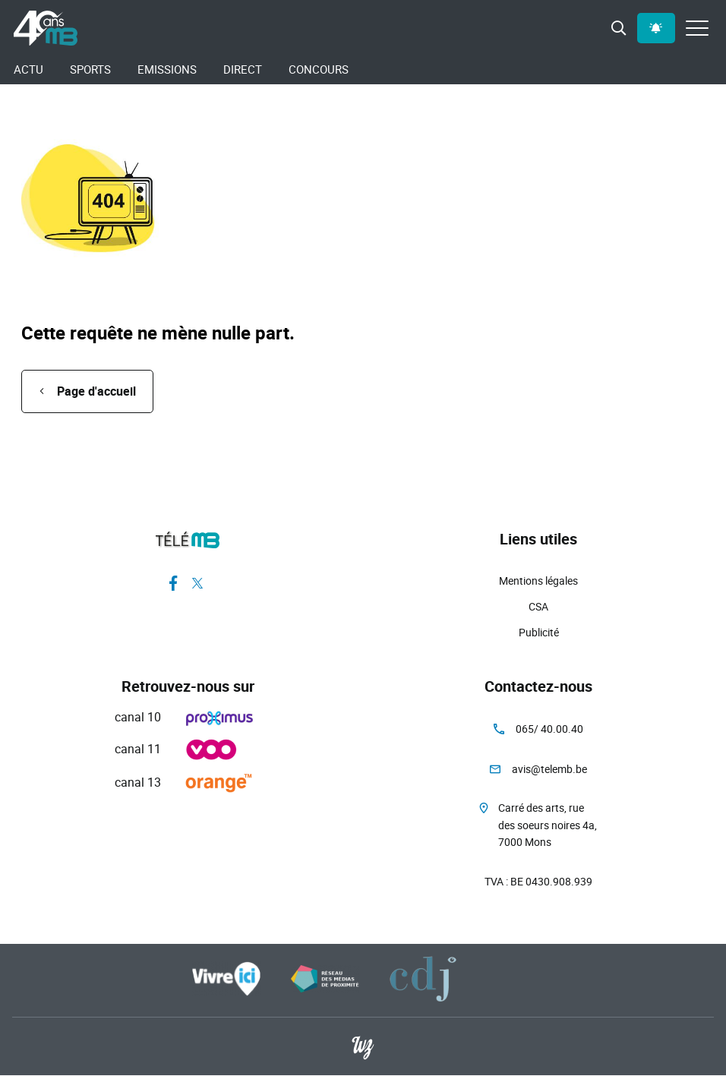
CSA (538, 606)
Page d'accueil (96, 391)
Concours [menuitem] (319, 69)
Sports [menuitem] (90, 69)
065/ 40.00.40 (549, 728)
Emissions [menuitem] (167, 69)
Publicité (539, 632)
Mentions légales (538, 580)
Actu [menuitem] (28, 69)
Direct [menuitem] (242, 69)
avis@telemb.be (549, 769)
